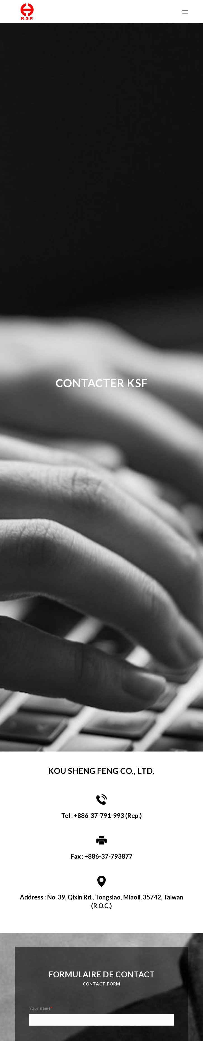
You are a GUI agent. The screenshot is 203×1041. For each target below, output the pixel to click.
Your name (41, 1008)
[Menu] (185, 11)
